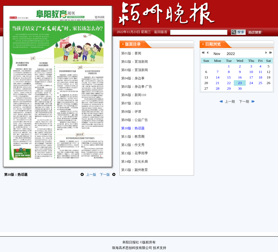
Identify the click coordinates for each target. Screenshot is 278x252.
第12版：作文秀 (133, 145)
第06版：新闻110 (133, 95)
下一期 (244, 102)
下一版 (105, 175)
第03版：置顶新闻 (134, 70)
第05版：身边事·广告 (136, 87)
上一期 (230, 102)
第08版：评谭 (131, 112)
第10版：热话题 (133, 128)
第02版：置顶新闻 (134, 62)
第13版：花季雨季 (134, 153)
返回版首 (160, 32)
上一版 (91, 175)
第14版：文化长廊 (134, 161)
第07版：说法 (131, 103)
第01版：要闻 (131, 53)
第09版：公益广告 (134, 120)
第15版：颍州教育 (134, 170)
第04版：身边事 (133, 78)
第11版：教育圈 (133, 136)
